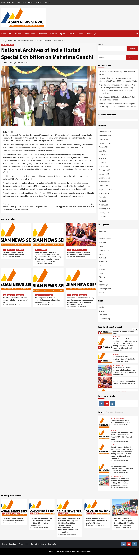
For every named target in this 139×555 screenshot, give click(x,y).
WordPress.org (104, 318)
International (30, 34)
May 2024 (102, 197)
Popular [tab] (109, 412)
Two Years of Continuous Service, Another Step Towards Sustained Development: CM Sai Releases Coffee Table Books (80, 301)
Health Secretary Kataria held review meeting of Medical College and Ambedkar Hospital (25, 206)
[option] (118, 344)
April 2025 (103, 162)
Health (71, 34)
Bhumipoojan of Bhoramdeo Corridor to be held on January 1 (80, 253)
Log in (101, 307)
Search (100, 44)
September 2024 (105, 189)
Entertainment (105, 238)
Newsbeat (43, 34)
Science (81, 34)
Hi (134, 502)
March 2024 (103, 205)
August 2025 (103, 147)
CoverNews (76, 551)
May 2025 (102, 158)
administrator (23, 62)
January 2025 (104, 174)
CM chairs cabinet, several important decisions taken (13, 253)
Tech (101, 281)
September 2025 (105, 143)
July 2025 (102, 151)
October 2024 (104, 185)
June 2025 (103, 155)
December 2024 (105, 178)
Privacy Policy (21, 2)
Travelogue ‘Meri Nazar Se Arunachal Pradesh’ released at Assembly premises (47, 300)
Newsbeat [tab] (119, 412)
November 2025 (105, 135)
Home (3, 2)
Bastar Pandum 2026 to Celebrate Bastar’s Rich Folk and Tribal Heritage (117, 98)
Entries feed (104, 311)
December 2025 (105, 131)
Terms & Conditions (34, 2)
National (18, 34)
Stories (102, 277)
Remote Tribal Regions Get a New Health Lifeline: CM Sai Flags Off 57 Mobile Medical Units (118, 79)
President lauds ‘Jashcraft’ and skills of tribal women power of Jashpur (15, 300)
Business (53, 34)
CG (10, 34)
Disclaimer (10, 2)
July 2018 (102, 216)
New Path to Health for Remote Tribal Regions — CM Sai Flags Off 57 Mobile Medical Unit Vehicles (118, 105)
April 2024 (103, 201)
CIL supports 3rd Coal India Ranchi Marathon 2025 (71, 205)
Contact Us (46, 2)
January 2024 (104, 212)
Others (50, 295)
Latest (4, 44)
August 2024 (103, 193)
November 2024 (105, 182)
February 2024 (104, 208)
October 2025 (104, 139)
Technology (91, 34)
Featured (11, 249)
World (101, 292)
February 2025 (104, 170)
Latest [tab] (101, 412)
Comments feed (105, 315)
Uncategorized (105, 288)
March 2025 (103, 166)
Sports (63, 34)
